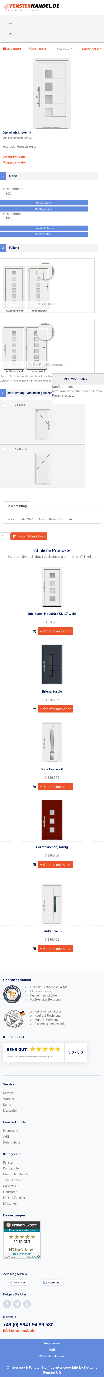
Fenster (8, 1162)
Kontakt (8, 1093)
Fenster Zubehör (14, 1198)
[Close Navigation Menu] (10, 33)
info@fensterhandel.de (19, 1331)
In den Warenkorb (29, 536)
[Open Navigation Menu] (10, 24)
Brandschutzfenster (16, 1174)
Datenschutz (11, 1142)
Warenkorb (10, 1099)
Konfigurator (11, 1168)
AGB (6, 1136)
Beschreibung (16, 506)
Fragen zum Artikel (14, 162)
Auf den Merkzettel (14, 156)
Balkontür (9, 1186)
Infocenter (10, 1204)
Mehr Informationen (55, 631)
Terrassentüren (13, 1180)
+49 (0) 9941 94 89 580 (28, 1325)
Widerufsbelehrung (52, 1356)
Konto (7, 1105)
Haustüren (10, 1192)
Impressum (10, 1131)
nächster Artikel (91, 48)
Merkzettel (10, 1110)
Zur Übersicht (14, 48)
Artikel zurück (38, 48)
